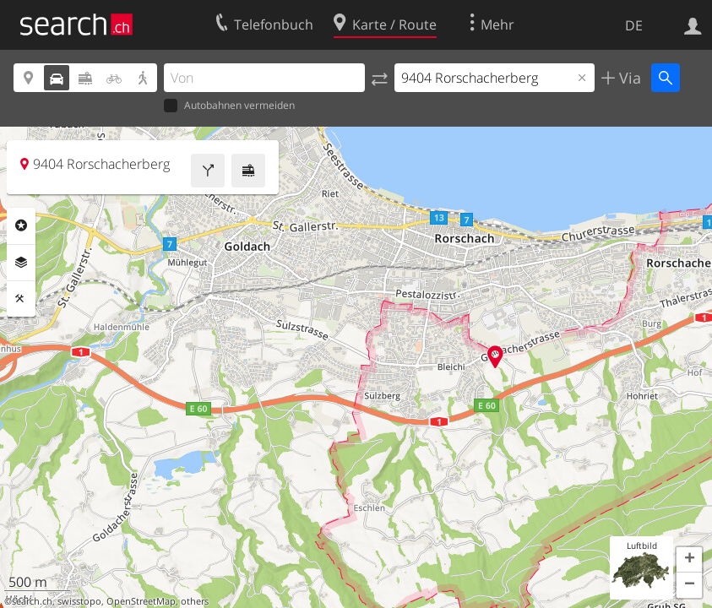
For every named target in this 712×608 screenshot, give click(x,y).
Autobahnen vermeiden (229, 106)
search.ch (32, 601)
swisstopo (79, 601)
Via (628, 78)
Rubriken (21, 225)
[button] (689, 560)
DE (634, 25)
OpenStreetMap (141, 601)
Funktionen (21, 299)
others (195, 601)
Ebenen (21, 262)
